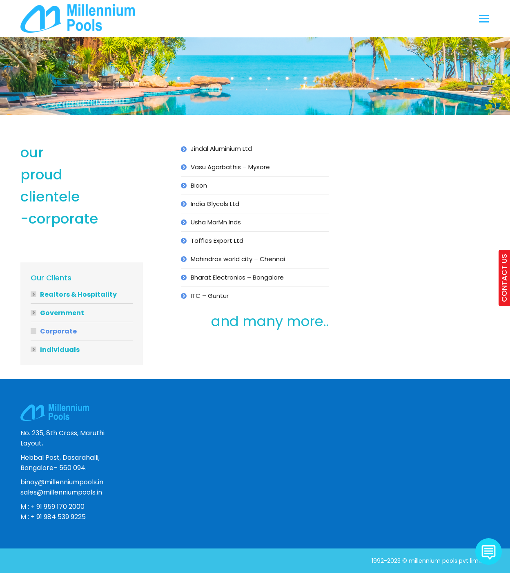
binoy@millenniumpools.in (61, 482)
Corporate (58, 331)
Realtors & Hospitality (78, 294)
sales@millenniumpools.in (61, 492)
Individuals (60, 349)
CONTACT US (504, 278)
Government (62, 313)
